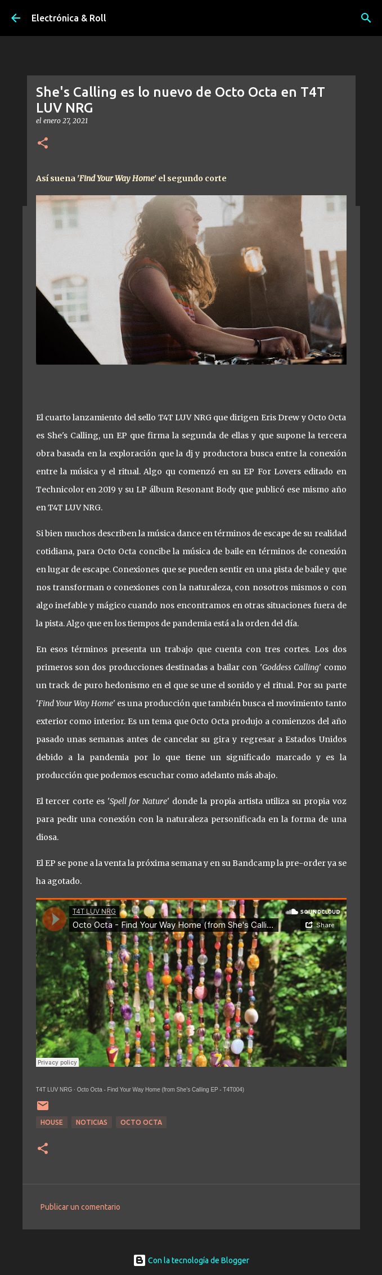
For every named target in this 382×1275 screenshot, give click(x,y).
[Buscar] (366, 18)
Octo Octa (141, 1122)
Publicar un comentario (80, 1206)
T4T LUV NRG (54, 1090)
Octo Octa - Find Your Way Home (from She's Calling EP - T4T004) (160, 1090)
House (52, 1122)
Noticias (91, 1122)
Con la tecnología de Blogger (191, 1260)
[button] (43, 143)
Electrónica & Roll (69, 18)
